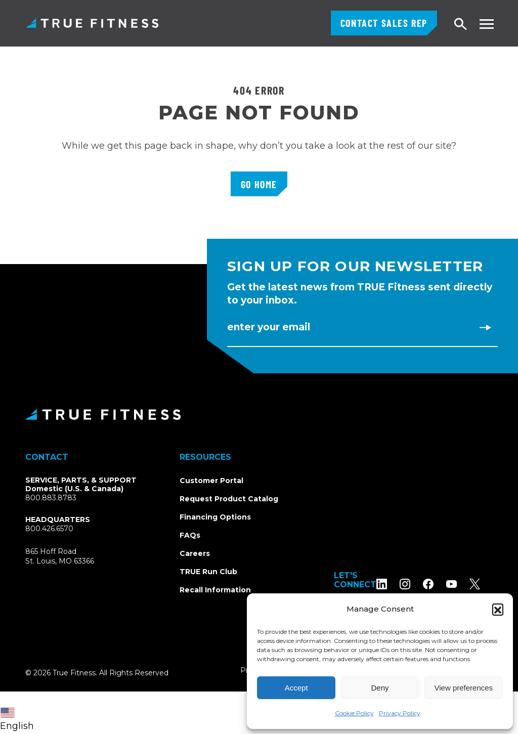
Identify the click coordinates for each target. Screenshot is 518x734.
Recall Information (215, 589)
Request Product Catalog (229, 498)
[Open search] (461, 24)
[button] (498, 609)
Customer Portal (211, 480)
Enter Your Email (268, 327)
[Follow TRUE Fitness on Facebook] (441, 584)
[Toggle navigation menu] (486, 24)
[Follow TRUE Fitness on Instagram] (417, 584)
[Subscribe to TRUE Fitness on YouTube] (464, 584)
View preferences (464, 687)
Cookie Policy (354, 713)
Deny (379, 687)
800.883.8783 (50, 497)
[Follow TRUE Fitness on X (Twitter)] (487, 584)
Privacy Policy (399, 713)
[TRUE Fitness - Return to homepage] (259, 414)
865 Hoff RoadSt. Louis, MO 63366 (59, 556)
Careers (195, 553)
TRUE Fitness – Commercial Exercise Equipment (92, 23)
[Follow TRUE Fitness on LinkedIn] (394, 584)
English (17, 719)
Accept (296, 687)
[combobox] (19, 713)
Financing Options (215, 517)
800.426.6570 (49, 528)
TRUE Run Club (208, 571)
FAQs (190, 535)
